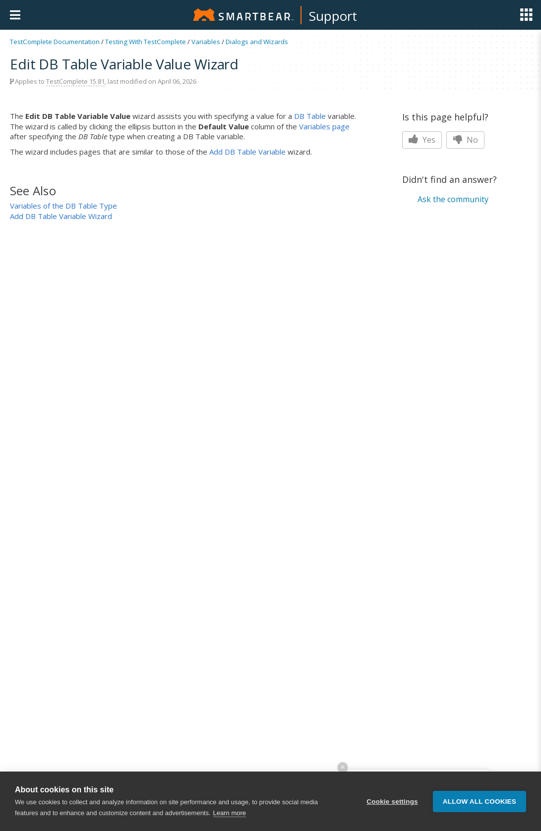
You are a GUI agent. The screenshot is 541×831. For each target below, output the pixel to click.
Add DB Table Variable (247, 152)
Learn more (229, 813)
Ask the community (453, 199)
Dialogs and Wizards (257, 41)
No (465, 139)
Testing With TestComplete (145, 41)
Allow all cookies (479, 801)
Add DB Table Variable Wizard (61, 216)
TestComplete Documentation (55, 41)
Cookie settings (392, 801)
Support (333, 16)
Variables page (324, 126)
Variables (205, 41)
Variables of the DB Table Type (63, 206)
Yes (422, 139)
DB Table (310, 116)
